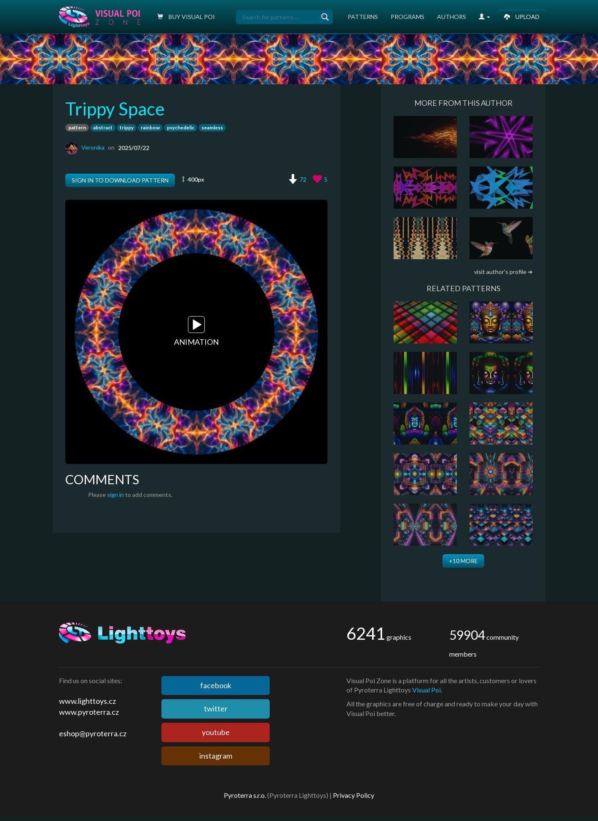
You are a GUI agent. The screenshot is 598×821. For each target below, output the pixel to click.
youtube (216, 732)
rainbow (150, 127)
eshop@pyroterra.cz (92, 733)
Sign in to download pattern (120, 180)
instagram (215, 755)
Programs (407, 16)
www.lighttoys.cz (87, 701)
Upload (521, 16)
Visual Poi (426, 690)
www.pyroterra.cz (89, 711)
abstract (103, 127)
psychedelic (180, 127)
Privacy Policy (353, 795)
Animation (196, 332)
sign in (115, 494)
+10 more (463, 560)
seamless (212, 127)
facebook (215, 685)
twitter (216, 708)
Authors (451, 16)
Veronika (93, 147)
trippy (127, 127)
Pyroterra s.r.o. (245, 795)
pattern (77, 127)
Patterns (363, 16)
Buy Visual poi (186, 16)
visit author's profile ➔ (503, 271)
